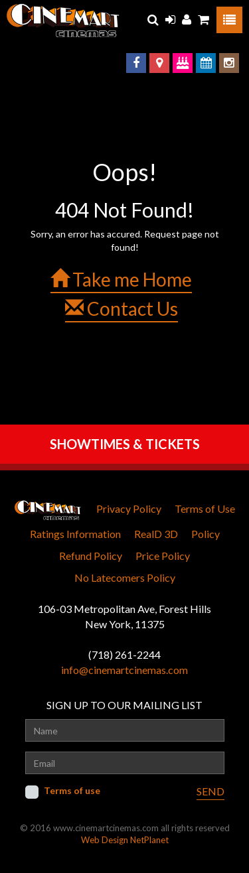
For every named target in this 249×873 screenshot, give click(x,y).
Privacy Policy (128, 508)
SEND (210, 791)
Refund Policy (90, 555)
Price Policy (162, 555)
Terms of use (72, 790)
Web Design (104, 840)
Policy (205, 533)
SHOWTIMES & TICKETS (125, 444)
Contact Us (121, 308)
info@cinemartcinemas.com (124, 669)
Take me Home (121, 279)
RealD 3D (156, 533)
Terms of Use (205, 508)
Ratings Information (75, 533)
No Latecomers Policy (124, 577)
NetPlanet (149, 840)
